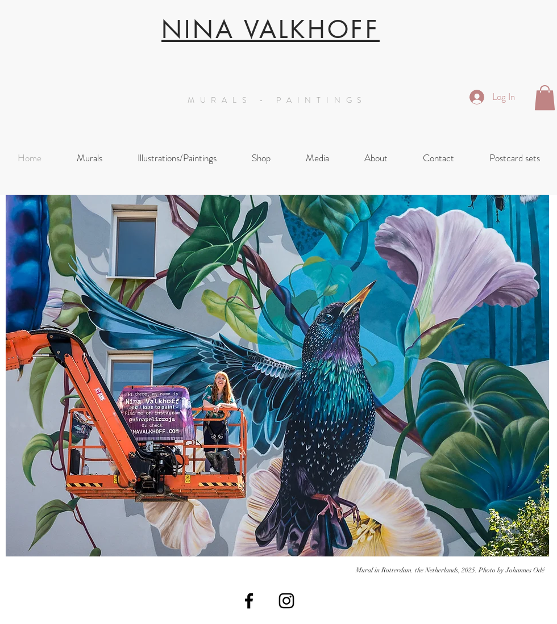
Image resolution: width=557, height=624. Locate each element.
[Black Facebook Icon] (249, 601)
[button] (544, 97)
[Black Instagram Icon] (286, 601)
